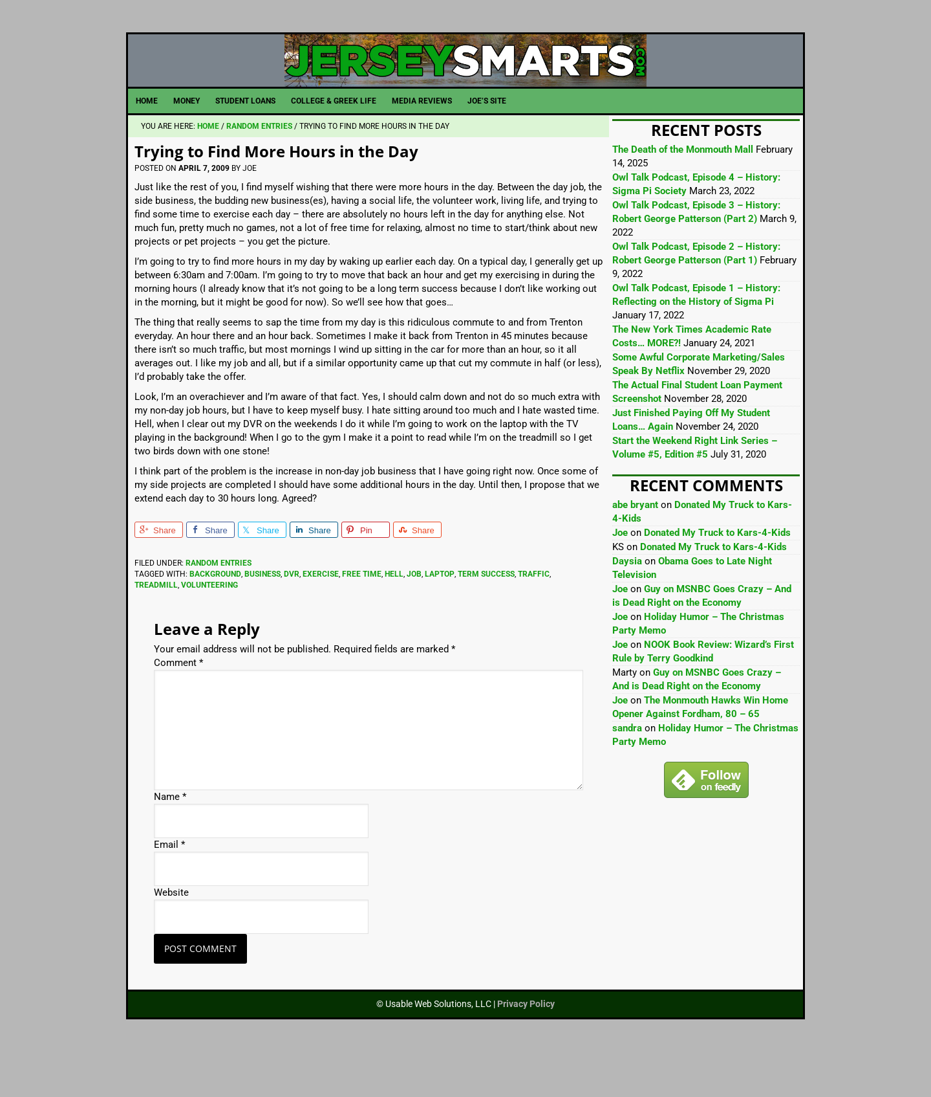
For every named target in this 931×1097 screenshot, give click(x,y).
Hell (394, 619)
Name (170, 842)
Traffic (534, 619)
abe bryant (635, 551)
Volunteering (209, 630)
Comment (178, 709)
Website (171, 938)
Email (169, 890)
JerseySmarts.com (465, 83)
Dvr (291, 619)
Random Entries (218, 609)
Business (262, 619)
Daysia (627, 607)
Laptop (440, 619)
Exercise (321, 619)
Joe (620, 578)
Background (215, 619)
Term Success (486, 619)
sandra (627, 774)
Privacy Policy (526, 1050)
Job (414, 619)
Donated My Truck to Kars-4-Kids (717, 578)
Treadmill (156, 630)
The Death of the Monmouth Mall (682, 195)
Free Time (361, 619)
